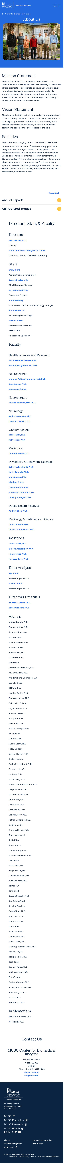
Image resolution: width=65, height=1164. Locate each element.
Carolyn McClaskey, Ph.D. (21, 548)
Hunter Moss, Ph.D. (18, 554)
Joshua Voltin (15, 583)
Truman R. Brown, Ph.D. (20, 602)
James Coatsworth (18, 280)
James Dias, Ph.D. (17, 434)
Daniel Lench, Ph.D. (18, 543)
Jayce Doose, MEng (18, 290)
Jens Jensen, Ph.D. (18, 240)
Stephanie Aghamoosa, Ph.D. (23, 365)
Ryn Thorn (14, 573)
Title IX (33, 1157)
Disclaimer (13, 1157)
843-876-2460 (31, 1072)
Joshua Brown (16, 320)
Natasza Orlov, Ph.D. (18, 559)
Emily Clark (14, 270)
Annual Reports (31, 200)
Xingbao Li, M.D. (16, 482)
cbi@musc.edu (31, 1075)
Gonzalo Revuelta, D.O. (20, 421)
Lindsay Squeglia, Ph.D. (20, 497)
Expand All (54, 193)
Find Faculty (10, 1147)
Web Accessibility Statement (48, 1157)
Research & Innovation (42, 1140)
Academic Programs (13, 1143)
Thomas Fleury (16, 300)
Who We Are (37, 1143)
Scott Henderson (17, 310)
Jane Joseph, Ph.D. (18, 389)
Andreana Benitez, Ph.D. (20, 416)
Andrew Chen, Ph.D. (18, 511)
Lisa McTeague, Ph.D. (19, 487)
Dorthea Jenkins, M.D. (19, 453)
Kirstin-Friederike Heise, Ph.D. (23, 360)
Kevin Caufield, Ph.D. (19, 472)
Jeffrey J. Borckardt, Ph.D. (21, 467)
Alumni (7, 1140)
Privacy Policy (24, 1157)
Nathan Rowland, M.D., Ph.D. (22, 402)
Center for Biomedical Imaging (18, 14)
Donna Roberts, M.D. (18, 524)
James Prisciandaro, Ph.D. (21, 492)
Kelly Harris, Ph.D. (17, 440)
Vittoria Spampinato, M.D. (21, 529)
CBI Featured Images (31, 209)
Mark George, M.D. (17, 477)
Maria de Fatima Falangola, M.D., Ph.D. (27, 250)
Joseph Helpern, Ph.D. (19, 607)
